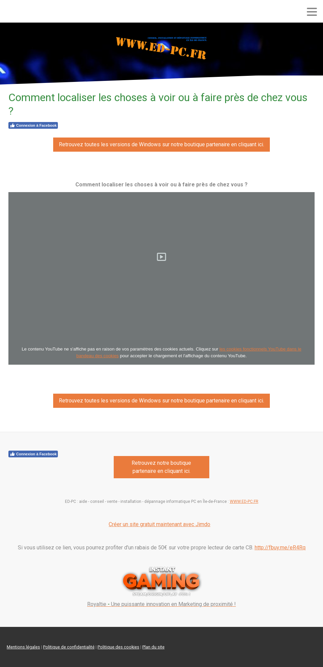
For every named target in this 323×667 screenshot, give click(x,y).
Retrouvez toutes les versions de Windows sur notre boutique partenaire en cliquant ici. (161, 144)
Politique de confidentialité (69, 646)
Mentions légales (23, 646)
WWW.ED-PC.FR (244, 501)
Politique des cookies (118, 646)
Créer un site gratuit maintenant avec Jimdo (159, 524)
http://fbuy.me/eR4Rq (280, 547)
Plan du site (153, 646)
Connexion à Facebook (33, 125)
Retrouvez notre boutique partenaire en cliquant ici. (161, 467)
